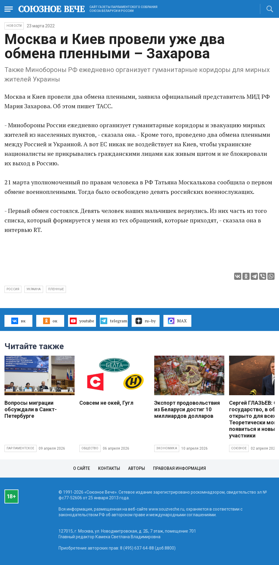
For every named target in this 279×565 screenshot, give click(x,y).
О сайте (81, 468)
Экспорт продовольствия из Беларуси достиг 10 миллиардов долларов (187, 409)
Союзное (239, 448)
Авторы (136, 468)
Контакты (109, 468)
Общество (90, 448)
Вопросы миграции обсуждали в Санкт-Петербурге (30, 409)
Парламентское (20, 448)
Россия (13, 289)
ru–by (145, 321)
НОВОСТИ (14, 25)
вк (18, 321)
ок (50, 321)
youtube (82, 321)
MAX (177, 321)
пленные (56, 289)
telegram (113, 321)
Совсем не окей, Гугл (106, 403)
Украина (33, 289)
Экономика (166, 448)
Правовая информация (179, 468)
